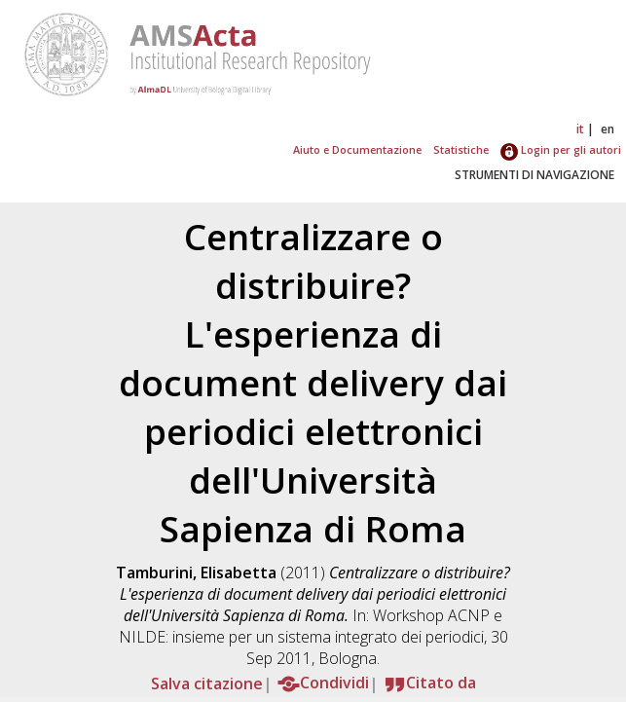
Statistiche (461, 149)
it (580, 129)
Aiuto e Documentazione (357, 149)
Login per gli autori (560, 149)
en (607, 129)
